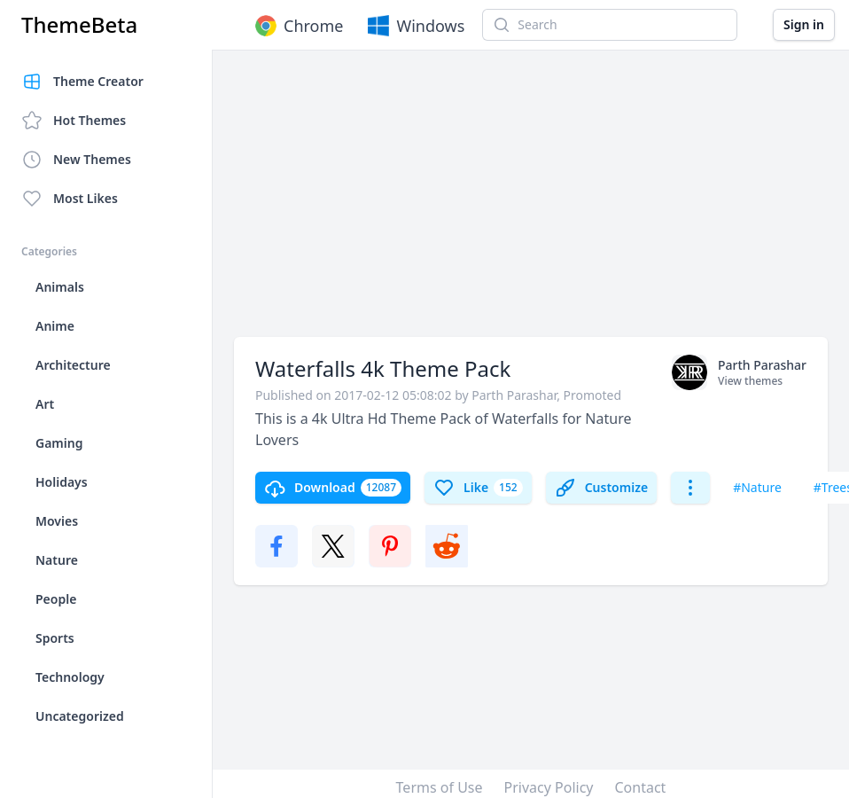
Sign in (803, 24)
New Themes (76, 159)
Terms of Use (439, 787)
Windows (414, 26)
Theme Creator (82, 81)
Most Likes (69, 198)
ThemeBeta (79, 25)
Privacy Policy (549, 787)
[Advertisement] (513, 202)
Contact (640, 787)
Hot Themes (73, 120)
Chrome (297, 26)
